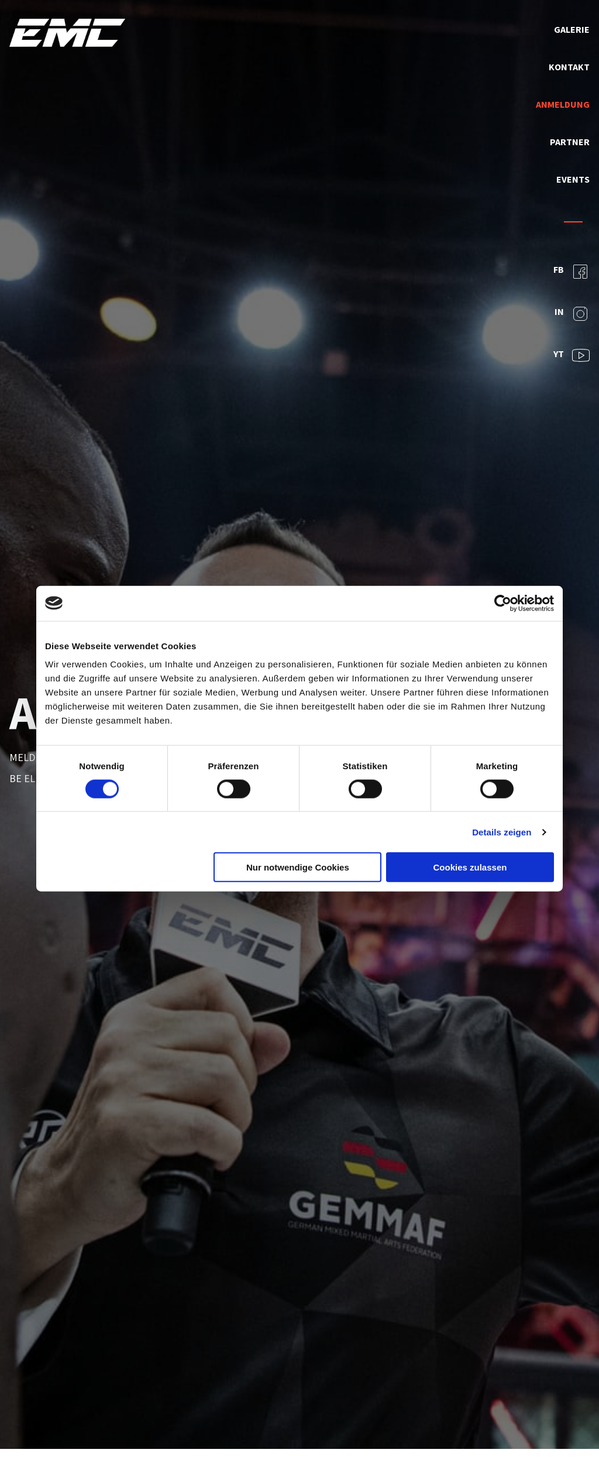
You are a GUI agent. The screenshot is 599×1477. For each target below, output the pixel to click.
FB (571, 272)
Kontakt (569, 66)
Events (573, 179)
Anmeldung (563, 104)
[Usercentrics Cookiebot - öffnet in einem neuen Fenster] (503, 603)
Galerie (572, 29)
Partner (570, 141)
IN (572, 314)
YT (571, 355)
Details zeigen (501, 832)
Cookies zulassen (470, 867)
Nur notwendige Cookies (297, 867)
